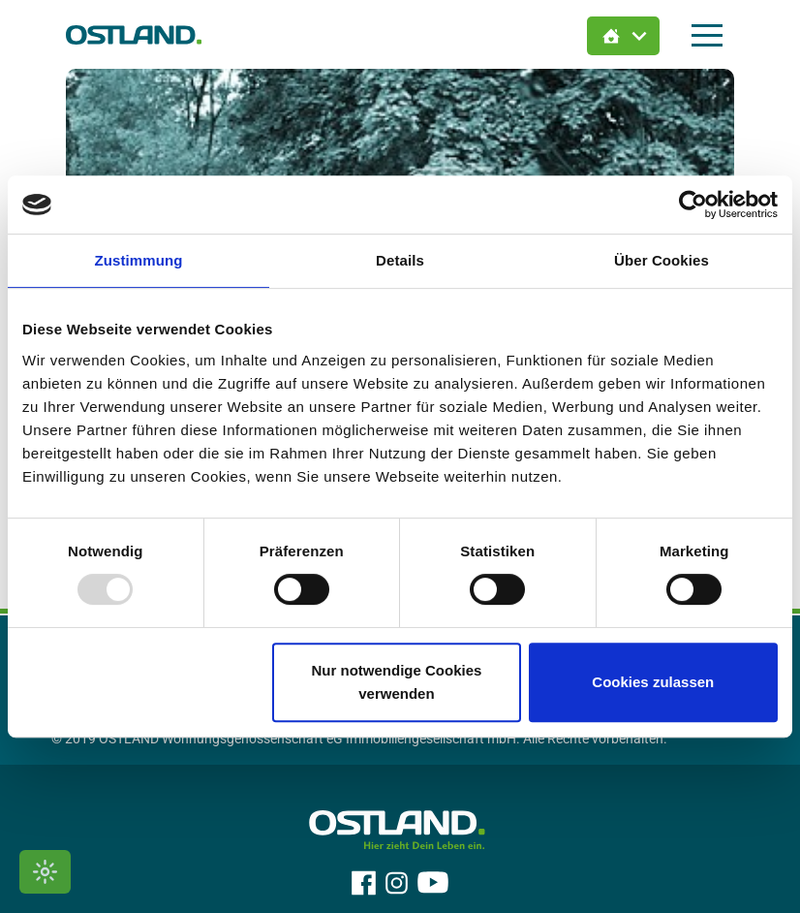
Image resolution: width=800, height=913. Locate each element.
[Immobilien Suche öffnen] (623, 35)
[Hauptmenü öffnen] (707, 35)
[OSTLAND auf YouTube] (432, 882)
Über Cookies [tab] (661, 260)
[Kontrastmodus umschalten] (45, 872)
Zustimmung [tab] (139, 260)
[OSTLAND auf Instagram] (396, 882)
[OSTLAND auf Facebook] (364, 882)
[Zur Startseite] (133, 34)
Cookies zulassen (653, 682)
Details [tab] (400, 260)
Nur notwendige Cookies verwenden (396, 682)
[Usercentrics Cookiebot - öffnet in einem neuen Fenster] (693, 204)
